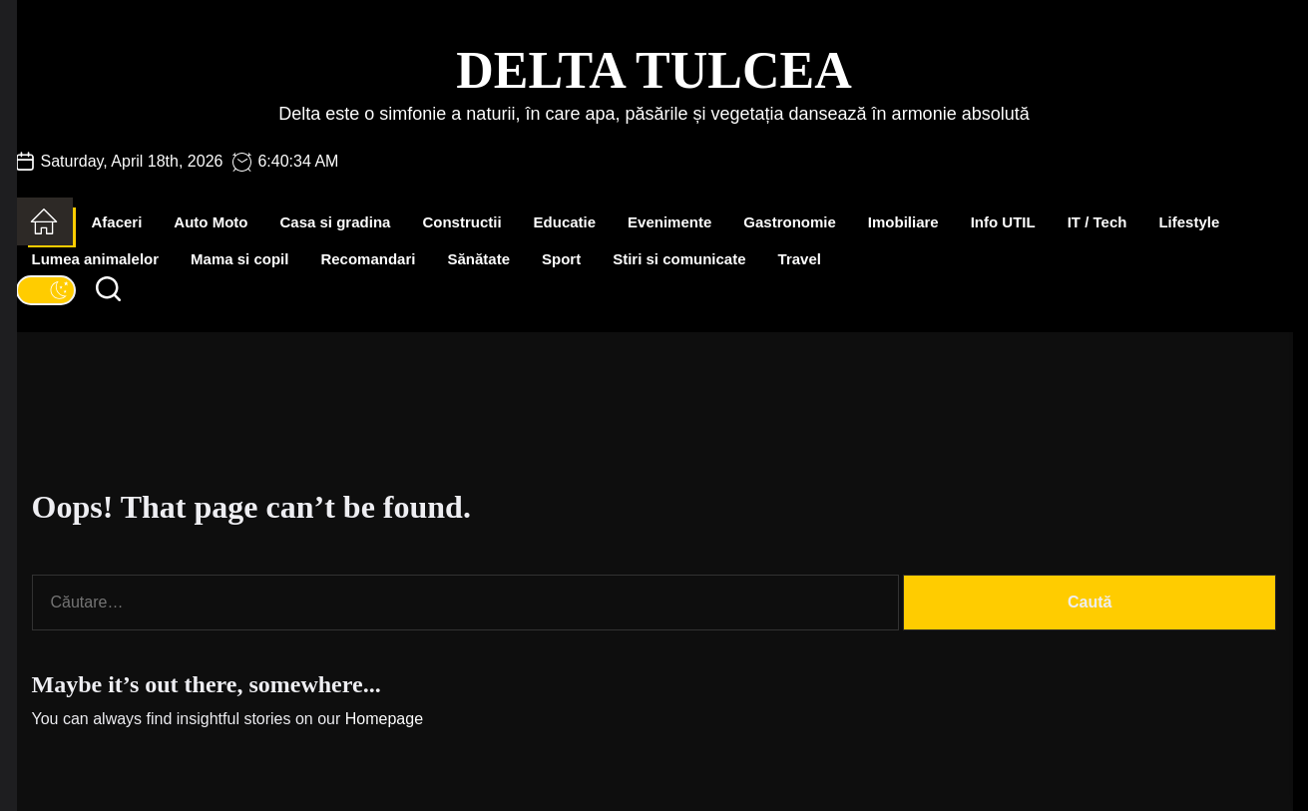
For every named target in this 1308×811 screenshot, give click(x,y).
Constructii (461, 221)
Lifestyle (1188, 221)
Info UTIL (1003, 221)
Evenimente (669, 221)
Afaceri (117, 221)
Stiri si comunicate (679, 258)
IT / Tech (1097, 221)
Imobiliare (903, 221)
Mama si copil (239, 258)
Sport (561, 258)
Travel (799, 258)
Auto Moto (210, 221)
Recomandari (367, 258)
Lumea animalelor (96, 258)
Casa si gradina (335, 221)
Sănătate (478, 258)
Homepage (384, 718)
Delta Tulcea (653, 70)
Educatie (565, 221)
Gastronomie (789, 221)
